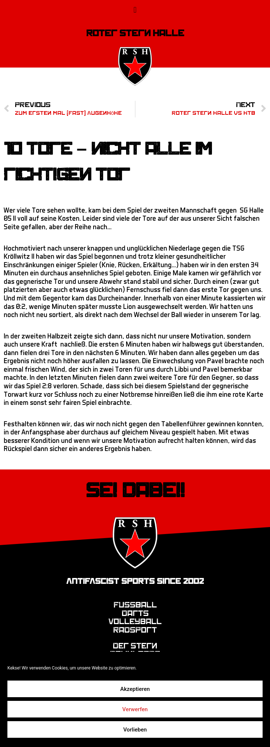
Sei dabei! (135, 490)
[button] (134, 10)
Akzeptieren (135, 689)
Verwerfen (135, 709)
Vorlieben (135, 729)
